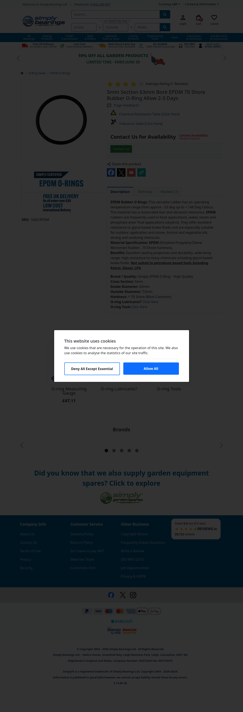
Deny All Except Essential (92, 368)
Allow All (151, 368)
